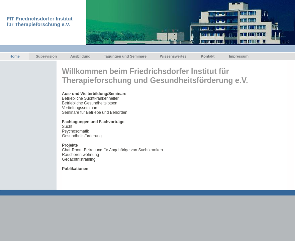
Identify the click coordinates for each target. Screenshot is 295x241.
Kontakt (207, 56)
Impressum (239, 56)
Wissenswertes (173, 56)
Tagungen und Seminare (125, 56)
